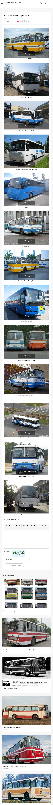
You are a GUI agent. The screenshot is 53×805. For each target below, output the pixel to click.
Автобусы (6, 18)
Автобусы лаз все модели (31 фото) (14, 766)
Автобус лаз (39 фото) (10, 689)
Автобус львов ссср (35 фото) (12, 728)
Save (28, 54)
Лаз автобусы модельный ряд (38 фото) (16, 611)
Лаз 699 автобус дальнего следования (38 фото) (18, 650)
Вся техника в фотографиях (13, 3)
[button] (6, 525)
